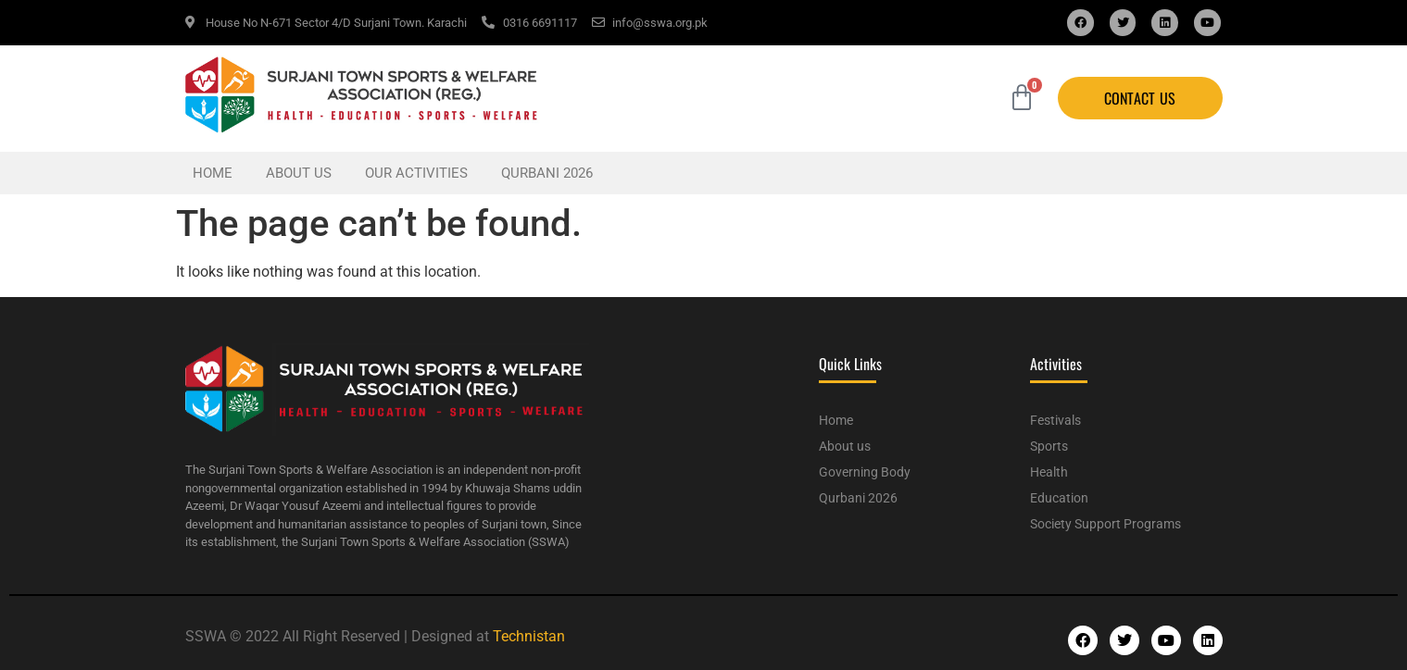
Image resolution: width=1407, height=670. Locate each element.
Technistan (529, 636)
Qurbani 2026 (547, 173)
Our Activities (416, 173)
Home (212, 173)
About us (299, 173)
